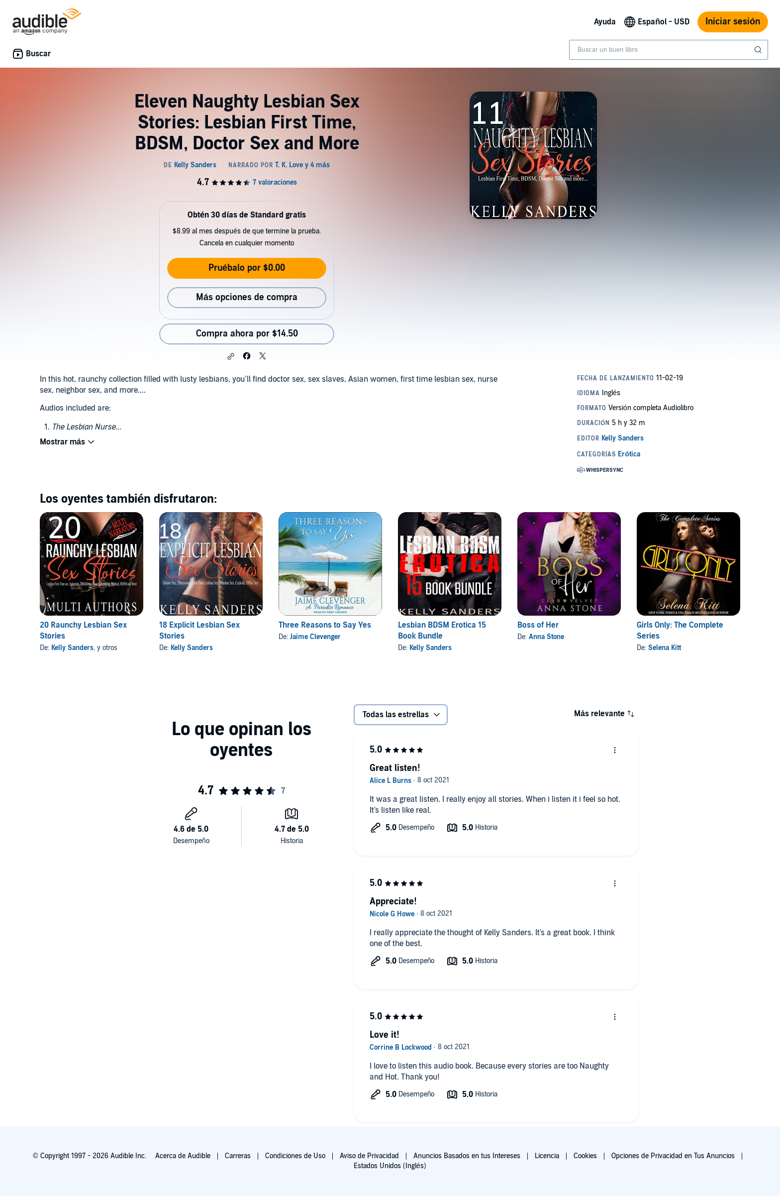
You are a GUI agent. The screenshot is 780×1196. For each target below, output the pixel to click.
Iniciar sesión (732, 21)
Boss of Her (538, 625)
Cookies (585, 1156)
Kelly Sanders (72, 648)
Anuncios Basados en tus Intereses (466, 1156)
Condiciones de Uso (295, 1156)
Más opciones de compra (246, 297)
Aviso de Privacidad (369, 1156)
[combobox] (668, 50)
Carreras (238, 1156)
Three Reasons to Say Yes (325, 625)
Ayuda (605, 22)
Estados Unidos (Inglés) (390, 1166)
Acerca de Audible (182, 1156)
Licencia (547, 1156)
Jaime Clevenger (315, 637)
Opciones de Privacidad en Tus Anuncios (673, 1156)
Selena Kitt (664, 648)
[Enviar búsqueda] (759, 50)
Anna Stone (546, 637)
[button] (231, 356)
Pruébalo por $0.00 (246, 268)
